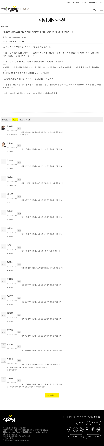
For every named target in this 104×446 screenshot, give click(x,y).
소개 (62, 417)
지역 (81, 417)
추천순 (28, 120)
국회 (85, 417)
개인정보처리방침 (8, 438)
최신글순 (22, 120)
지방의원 (90, 417)
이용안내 (76, 3)
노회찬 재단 (95, 422)
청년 (95, 417)
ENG (101, 3)
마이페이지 (93, 3)
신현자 (5, 37)
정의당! (5, 26)
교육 (77, 417)
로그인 (84, 3)
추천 (19, 128)
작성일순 (15, 120)
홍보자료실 (82, 422)
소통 (74, 417)
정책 (70, 417)
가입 (68, 3)
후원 (99, 417)
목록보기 (53, 395)
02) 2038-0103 (12, 436)
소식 (66, 417)
